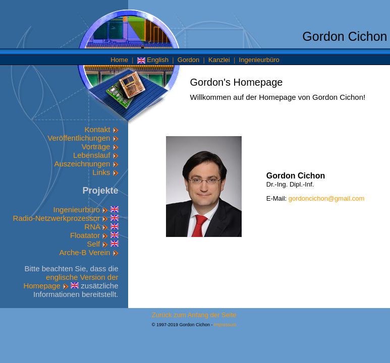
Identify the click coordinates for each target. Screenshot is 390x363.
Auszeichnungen (86, 163)
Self (97, 243)
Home (119, 60)
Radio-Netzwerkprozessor (60, 218)
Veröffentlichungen (82, 138)
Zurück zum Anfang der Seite (194, 315)
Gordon (188, 60)
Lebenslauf (96, 155)
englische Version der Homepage (70, 281)
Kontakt (101, 129)
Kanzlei (219, 60)
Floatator (89, 235)
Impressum (225, 324)
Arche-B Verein (88, 252)
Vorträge (100, 146)
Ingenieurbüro (259, 60)
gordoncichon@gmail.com (327, 198)
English (153, 60)
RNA (96, 226)
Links (105, 172)
